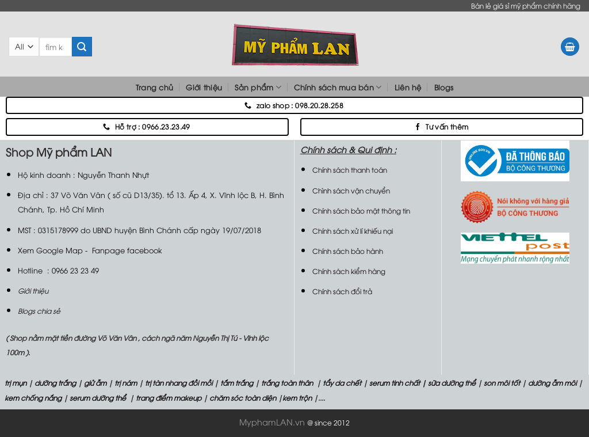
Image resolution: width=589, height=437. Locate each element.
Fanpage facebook (127, 250)
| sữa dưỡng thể (449, 382)
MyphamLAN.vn (272, 421)
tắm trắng (237, 382)
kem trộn (297, 397)
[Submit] (81, 46)
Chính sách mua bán (337, 87)
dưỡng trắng (55, 382)
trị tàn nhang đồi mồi (178, 382)
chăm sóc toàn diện (242, 397)
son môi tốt (502, 382)
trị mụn (15, 382)
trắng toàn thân (287, 382)
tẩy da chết (342, 382)
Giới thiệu (204, 87)
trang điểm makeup (167, 397)
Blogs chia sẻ (39, 311)
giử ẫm (94, 382)
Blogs (443, 87)
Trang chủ (154, 87)
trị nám (125, 382)
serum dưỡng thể (99, 397)
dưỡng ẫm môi (551, 382)
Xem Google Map (50, 250)
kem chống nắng (32, 397)
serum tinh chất (394, 382)
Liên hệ (408, 87)
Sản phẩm (258, 87)
